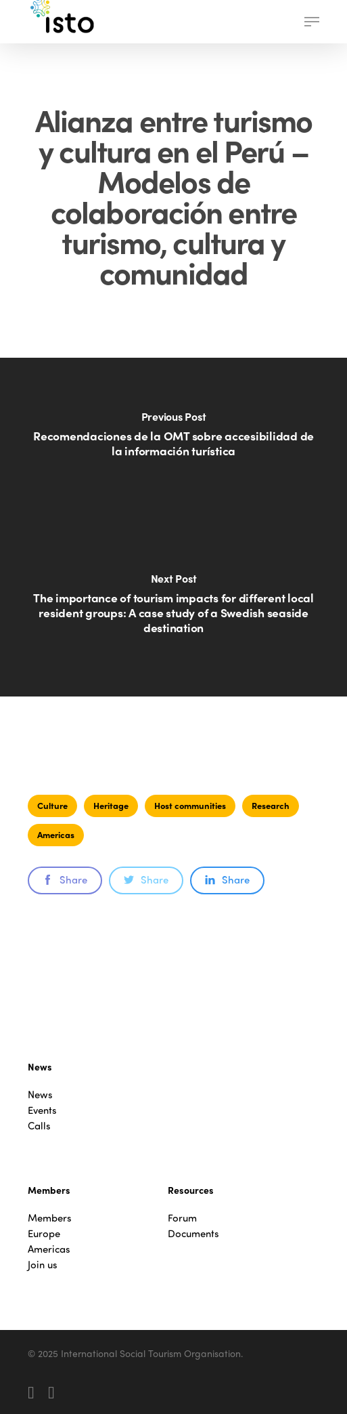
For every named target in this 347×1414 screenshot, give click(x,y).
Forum (182, 1218)
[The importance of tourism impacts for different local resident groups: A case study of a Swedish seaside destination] (173, 611)
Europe (44, 1233)
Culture (52, 805)
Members (50, 1218)
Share (65, 879)
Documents (193, 1233)
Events (42, 1110)
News (40, 1094)
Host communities (190, 805)
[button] (311, 21)
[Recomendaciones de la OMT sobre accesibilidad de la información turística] (173, 442)
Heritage (111, 805)
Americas (55, 834)
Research (271, 805)
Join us (42, 1265)
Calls (39, 1126)
